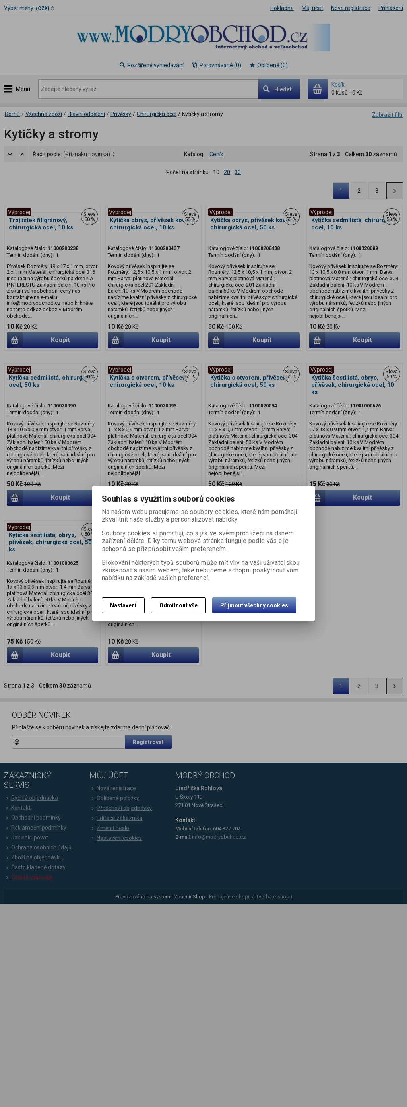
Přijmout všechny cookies (254, 605)
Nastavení (123, 605)
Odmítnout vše (178, 605)
